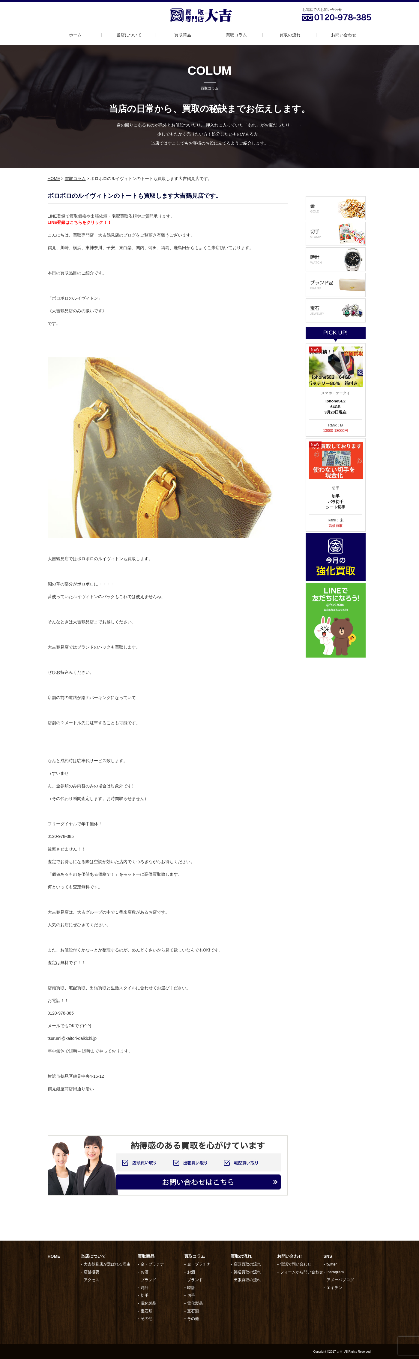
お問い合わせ (343, 35)
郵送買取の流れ (247, 1272)
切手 (144, 1295)
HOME (54, 178)
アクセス (91, 1280)
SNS (328, 1256)
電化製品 (148, 1303)
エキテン (334, 1287)
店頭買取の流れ (247, 1264)
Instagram (335, 1272)
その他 (146, 1318)
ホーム (75, 35)
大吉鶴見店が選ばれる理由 (107, 1264)
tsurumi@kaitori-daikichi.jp (72, 1038)
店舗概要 (91, 1272)
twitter (332, 1264)
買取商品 (182, 35)
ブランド (148, 1280)
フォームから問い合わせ (301, 1272)
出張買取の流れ (247, 1280)
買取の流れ (290, 35)
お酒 (144, 1272)
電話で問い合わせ (295, 1264)
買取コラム (236, 35)
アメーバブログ (340, 1280)
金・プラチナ (152, 1264)
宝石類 (146, 1311)
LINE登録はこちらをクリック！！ (80, 222)
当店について (129, 35)
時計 (144, 1287)
